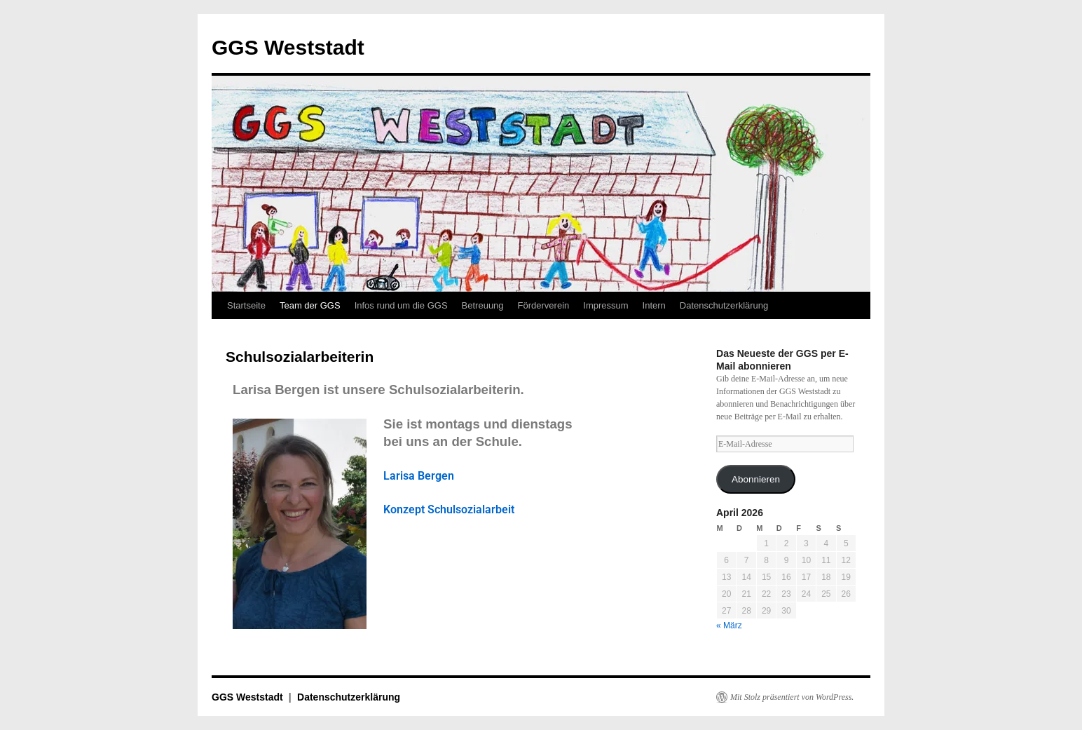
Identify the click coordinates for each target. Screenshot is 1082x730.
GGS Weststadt (288, 47)
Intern (654, 305)
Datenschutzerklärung (724, 305)
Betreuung (483, 305)
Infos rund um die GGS (401, 305)
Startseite (246, 305)
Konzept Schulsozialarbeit (448, 509)
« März (729, 625)
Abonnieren (756, 479)
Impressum (605, 305)
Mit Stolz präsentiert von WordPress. (792, 697)
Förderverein (544, 305)
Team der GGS (310, 305)
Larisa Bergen (418, 475)
